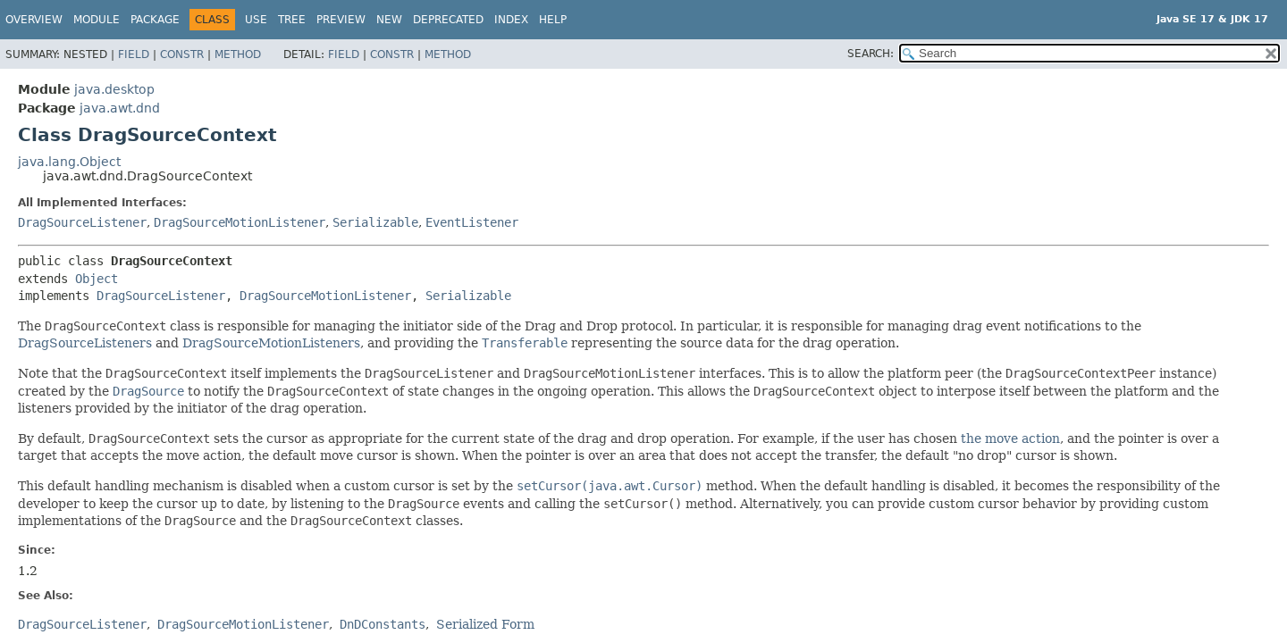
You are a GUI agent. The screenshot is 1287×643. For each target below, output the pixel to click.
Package (155, 19)
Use (256, 19)
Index (511, 19)
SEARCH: (870, 53)
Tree (292, 19)
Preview (341, 19)
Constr (182, 54)
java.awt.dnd (120, 108)
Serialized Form (485, 624)
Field (133, 54)
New (389, 19)
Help (553, 19)
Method (237, 54)
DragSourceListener (82, 222)
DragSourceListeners (85, 343)
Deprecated (448, 19)
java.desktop (114, 89)
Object (96, 278)
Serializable (375, 222)
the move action (1010, 438)
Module (96, 19)
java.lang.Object (69, 161)
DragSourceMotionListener (239, 222)
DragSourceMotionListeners (271, 343)
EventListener (471, 222)
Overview (34, 19)
